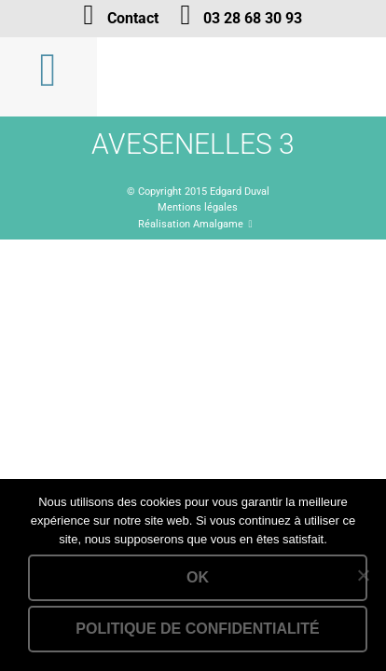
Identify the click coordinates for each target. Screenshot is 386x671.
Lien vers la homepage (242, 77)
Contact (133, 18)
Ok (197, 577)
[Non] (362, 575)
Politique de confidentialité (197, 629)
